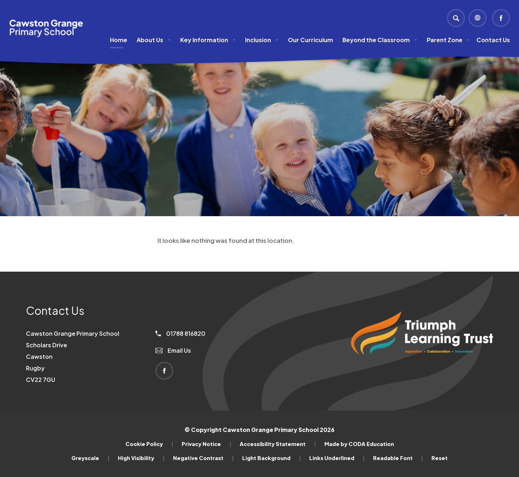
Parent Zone (448, 40)
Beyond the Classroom (379, 40)
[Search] (456, 18)
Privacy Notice (206, 444)
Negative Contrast (203, 458)
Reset (439, 458)
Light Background (271, 458)
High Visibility (141, 458)
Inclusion (262, 40)
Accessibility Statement (278, 444)
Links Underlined (337, 458)
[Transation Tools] (478, 18)
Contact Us (493, 40)
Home (118, 40)
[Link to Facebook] (501, 18)
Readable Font (398, 458)
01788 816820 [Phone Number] (180, 333)
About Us (154, 40)
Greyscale (90, 458)
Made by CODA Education (359, 444)
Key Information (208, 40)
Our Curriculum (310, 40)
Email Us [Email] (173, 350)
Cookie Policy (149, 444)
